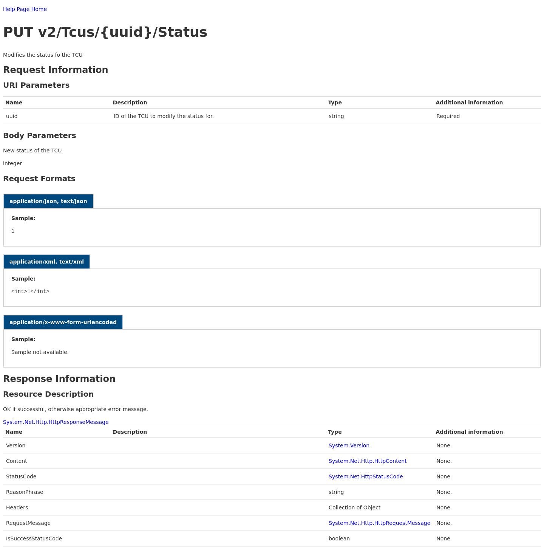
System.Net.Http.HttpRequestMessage (379, 523)
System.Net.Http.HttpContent (368, 461)
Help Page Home (25, 9)
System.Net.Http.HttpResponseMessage (56, 422)
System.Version (349, 445)
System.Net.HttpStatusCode (366, 476)
